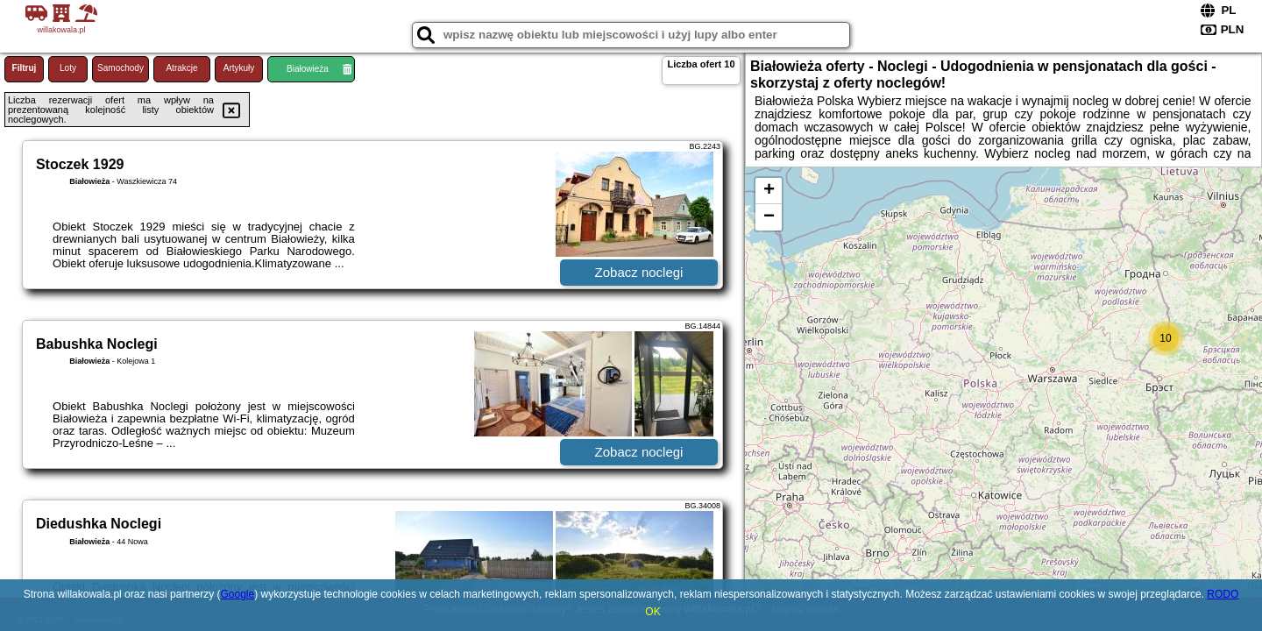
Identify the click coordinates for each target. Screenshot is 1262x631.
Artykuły (239, 68)
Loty (68, 68)
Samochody (120, 68)
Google (237, 594)
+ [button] (769, 191)
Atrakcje (181, 68)
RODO (1222, 594)
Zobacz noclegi (639, 272)
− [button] (769, 217)
